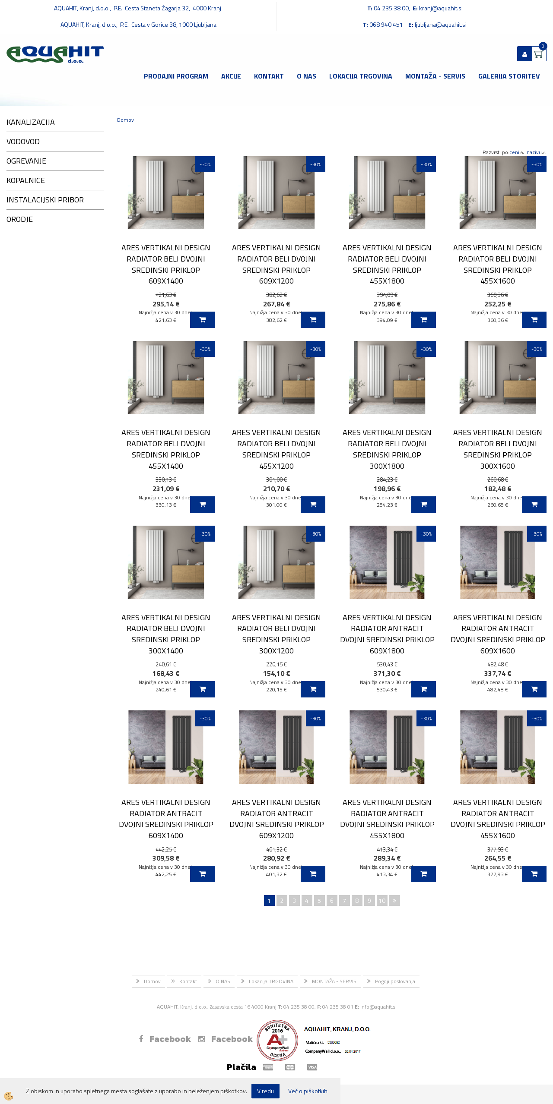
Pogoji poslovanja (395, 981)
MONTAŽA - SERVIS (435, 76)
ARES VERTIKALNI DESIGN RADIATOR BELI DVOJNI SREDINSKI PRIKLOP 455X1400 (165, 448)
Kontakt (269, 76)
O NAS (306, 76)
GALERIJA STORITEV (509, 76)
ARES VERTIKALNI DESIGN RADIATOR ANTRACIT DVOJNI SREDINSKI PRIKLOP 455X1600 (498, 818)
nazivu (537, 152)
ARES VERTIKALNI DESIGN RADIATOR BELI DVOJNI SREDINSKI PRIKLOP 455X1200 (276, 448)
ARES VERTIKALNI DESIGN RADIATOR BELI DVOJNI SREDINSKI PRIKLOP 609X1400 (165, 264)
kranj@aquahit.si (441, 8)
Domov (125, 120)
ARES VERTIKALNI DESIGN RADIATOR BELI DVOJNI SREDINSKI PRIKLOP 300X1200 (276, 634)
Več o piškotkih (307, 1091)
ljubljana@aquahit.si (441, 24)
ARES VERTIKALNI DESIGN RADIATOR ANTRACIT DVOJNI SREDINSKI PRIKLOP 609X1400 (166, 818)
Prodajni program (176, 76)
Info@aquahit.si (378, 1007)
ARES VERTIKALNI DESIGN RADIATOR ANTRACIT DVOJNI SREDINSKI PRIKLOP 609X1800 (387, 634)
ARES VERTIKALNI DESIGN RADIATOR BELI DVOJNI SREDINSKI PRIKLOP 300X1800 (387, 448)
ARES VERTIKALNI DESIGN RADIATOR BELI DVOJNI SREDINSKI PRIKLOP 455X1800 (387, 264)
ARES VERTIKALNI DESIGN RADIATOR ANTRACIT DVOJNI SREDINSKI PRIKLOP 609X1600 (498, 634)
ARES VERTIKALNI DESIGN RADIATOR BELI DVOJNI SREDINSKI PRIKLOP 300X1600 (497, 448)
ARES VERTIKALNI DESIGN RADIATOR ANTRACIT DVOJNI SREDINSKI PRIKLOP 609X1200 (276, 818)
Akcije (231, 76)
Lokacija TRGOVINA (360, 76)
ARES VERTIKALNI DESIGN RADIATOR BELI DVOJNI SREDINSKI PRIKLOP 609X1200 (276, 264)
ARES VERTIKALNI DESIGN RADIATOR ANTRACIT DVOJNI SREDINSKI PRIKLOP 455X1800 (387, 818)
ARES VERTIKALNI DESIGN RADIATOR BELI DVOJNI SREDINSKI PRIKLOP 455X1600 (497, 264)
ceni (516, 152)
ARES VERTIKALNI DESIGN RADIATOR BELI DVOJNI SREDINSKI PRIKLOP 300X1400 (165, 634)
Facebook (165, 1038)
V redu (265, 1090)
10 (381, 900)
